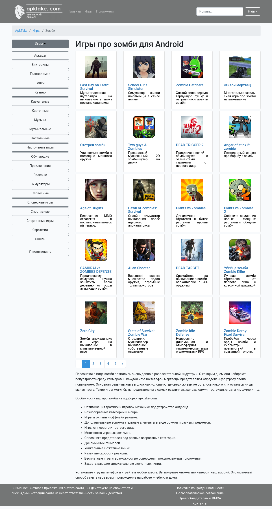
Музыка (40, 120)
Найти (252, 11)
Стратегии (40, 230)
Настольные (40, 138)
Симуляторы (40, 184)
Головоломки (40, 74)
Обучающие (40, 157)
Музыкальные (40, 129)
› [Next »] (122, 364)
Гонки (40, 83)
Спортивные (40, 212)
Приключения (40, 166)
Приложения (105, 11)
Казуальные (40, 102)
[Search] (219, 11)
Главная (75, 11)
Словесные (40, 193)
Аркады (40, 55)
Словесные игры (40, 202)
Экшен (40, 239)
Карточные (40, 111)
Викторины (40, 65)
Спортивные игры (40, 221)
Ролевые (40, 175)
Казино (40, 92)
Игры (89, 11)
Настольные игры (40, 147)
